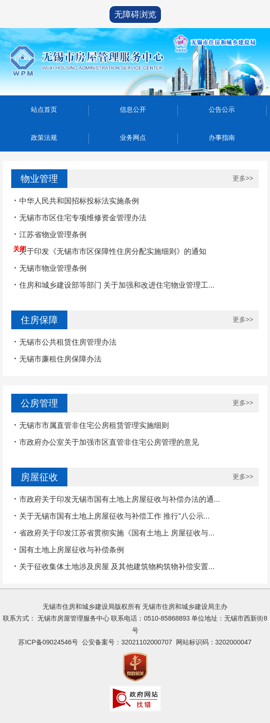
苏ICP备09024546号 (48, 642)
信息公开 (133, 109)
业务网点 (133, 137)
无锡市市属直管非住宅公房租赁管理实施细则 (94, 425)
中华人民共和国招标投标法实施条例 (79, 201)
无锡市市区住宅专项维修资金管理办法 (82, 218)
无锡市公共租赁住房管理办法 (68, 342)
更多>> (243, 178)
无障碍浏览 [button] (135, 14)
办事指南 (222, 137)
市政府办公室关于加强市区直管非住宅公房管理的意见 (109, 442)
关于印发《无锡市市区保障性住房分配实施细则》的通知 (112, 251)
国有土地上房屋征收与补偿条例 (71, 550)
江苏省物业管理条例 (53, 235)
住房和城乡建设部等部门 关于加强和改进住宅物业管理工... (117, 285)
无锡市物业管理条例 (53, 268)
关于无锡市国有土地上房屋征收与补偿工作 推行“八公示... (114, 516)
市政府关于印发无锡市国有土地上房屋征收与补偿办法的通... (119, 499)
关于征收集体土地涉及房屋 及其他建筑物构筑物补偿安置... (117, 567)
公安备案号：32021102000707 (127, 642)
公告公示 (222, 109)
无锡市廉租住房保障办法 (60, 359)
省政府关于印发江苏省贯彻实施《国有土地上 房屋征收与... (117, 533)
